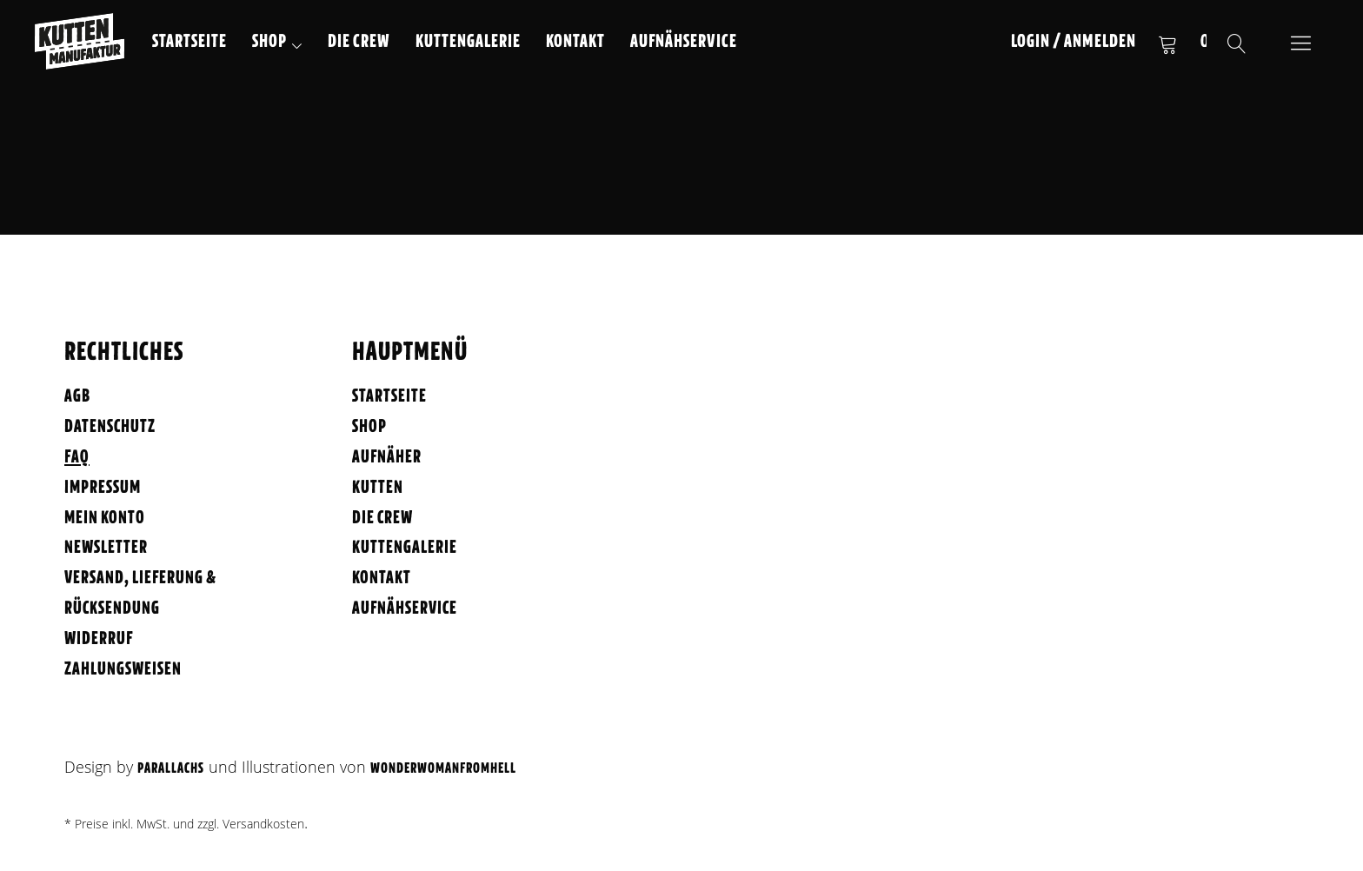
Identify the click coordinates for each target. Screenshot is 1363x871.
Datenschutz (110, 427)
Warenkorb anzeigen (1167, 43)
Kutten (377, 488)
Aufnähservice (683, 42)
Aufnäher (387, 458)
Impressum (102, 488)
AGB (77, 397)
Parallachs (170, 769)
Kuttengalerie (468, 42)
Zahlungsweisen (123, 670)
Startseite (189, 42)
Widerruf (98, 639)
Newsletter (106, 548)
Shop (269, 42)
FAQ (77, 458)
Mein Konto (104, 519)
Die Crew (359, 42)
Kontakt (575, 42)
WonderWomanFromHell (443, 769)
